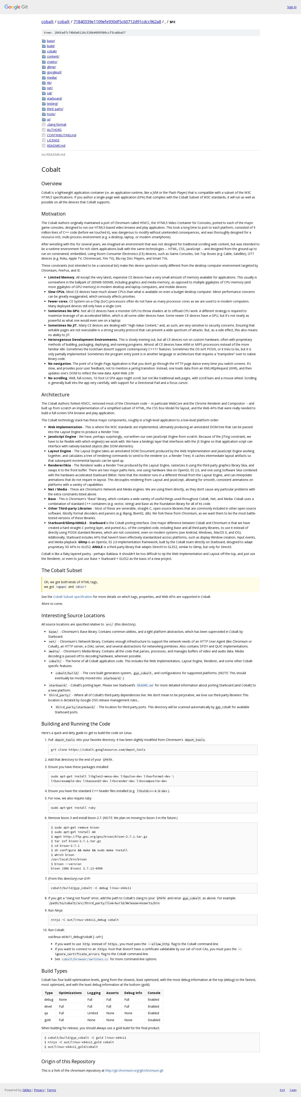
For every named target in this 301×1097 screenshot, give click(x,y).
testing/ (52, 103)
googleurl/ (54, 72)
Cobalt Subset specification (72, 597)
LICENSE (53, 140)
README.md (56, 145)
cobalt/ (52, 51)
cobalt (47, 21)
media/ (52, 77)
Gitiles (27, 1090)
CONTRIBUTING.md (61, 135)
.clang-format (56, 124)
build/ (51, 46)
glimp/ (51, 67)
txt (282, 1090)
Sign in (292, 7)
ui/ (49, 119)
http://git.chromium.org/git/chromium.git (134, 1070)
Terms (51, 1090)
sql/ (49, 93)
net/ (50, 88)
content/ (53, 56)
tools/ (51, 114)
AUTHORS (54, 130)
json (293, 1090)
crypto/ (52, 62)
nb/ (49, 83)
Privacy (39, 1090)
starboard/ (54, 98)
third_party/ (55, 109)
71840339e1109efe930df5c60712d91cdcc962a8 (117, 21)
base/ (51, 41)
